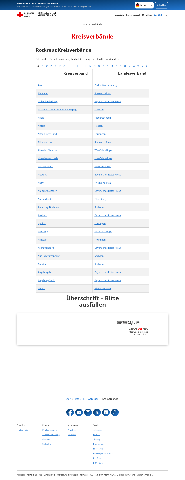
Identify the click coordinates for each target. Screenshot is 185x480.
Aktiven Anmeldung (51, 434)
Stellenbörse (48, 444)
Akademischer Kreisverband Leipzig (57, 109)
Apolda (42, 223)
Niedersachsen (103, 117)
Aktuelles (72, 434)
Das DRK (158, 15)
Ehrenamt (46, 439)
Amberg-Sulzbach (47, 190)
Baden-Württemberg (106, 85)
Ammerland (44, 199)
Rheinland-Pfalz (103, 93)
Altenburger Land (47, 134)
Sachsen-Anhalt (103, 166)
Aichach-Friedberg (48, 101)
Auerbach (43, 264)
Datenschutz (99, 444)
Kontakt (96, 434)
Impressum (98, 448)
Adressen (97, 430)
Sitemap (97, 439)
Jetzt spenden (23, 430)
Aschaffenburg (46, 247)
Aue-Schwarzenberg (49, 256)
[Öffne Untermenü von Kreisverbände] (92, 23)
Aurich (41, 288)
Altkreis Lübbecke (47, 150)
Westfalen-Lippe (103, 150)
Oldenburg (100, 199)
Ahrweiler (43, 93)
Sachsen (99, 109)
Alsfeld (41, 125)
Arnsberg (43, 231)
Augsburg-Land (46, 272)
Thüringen (100, 134)
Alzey (41, 182)
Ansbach (42, 215)
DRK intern (98, 463)
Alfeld (41, 117)
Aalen (41, 85)
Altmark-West (45, 166)
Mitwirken (147, 15)
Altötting (42, 174)
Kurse (129, 15)
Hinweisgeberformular (103, 453)
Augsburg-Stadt (46, 280)
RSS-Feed (97, 458)
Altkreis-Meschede (48, 158)
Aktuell (136, 15)
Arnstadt (42, 239)
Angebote (119, 15)
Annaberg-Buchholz (48, 207)
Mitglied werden (49, 430)
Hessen (99, 125)
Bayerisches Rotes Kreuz (108, 101)
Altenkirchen (45, 142)
